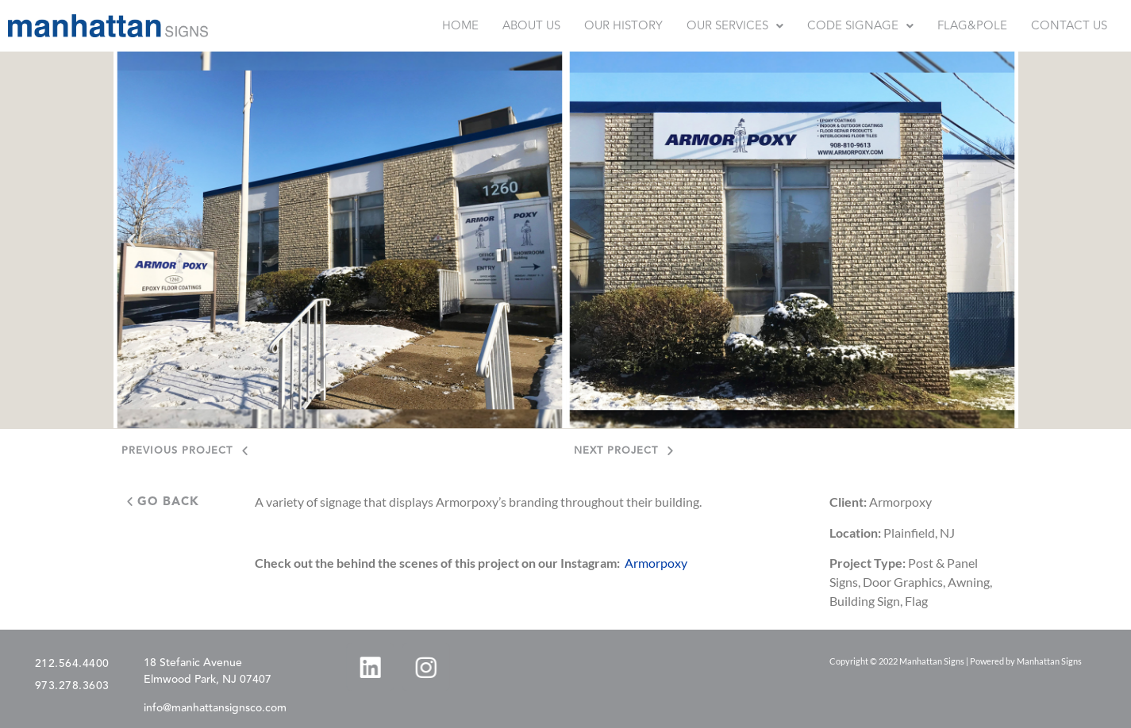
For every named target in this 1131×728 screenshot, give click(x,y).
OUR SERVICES (735, 26)
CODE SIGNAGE (860, 26)
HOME (460, 26)
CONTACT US (1069, 26)
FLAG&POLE (972, 26)
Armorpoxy (656, 562)
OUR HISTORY (623, 26)
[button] (735, 26)
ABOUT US (531, 26)
